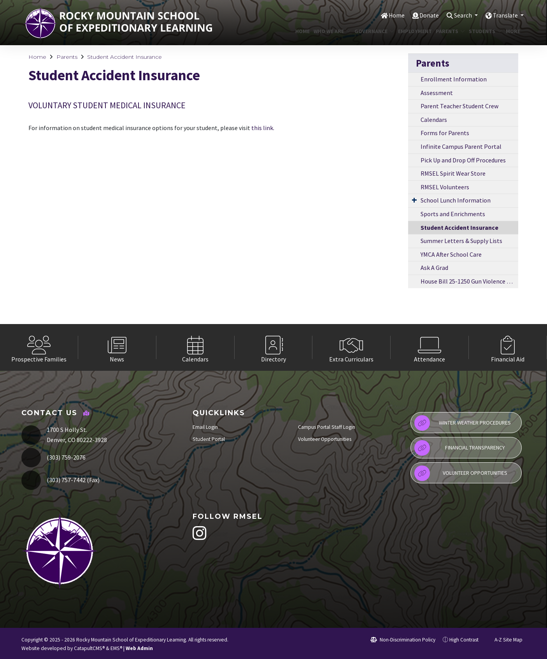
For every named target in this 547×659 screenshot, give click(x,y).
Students (483, 31)
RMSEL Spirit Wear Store (453, 173)
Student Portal (209, 439)
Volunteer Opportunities (324, 439)
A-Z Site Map (504, 639)
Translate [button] (504, 15)
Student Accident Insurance (124, 56)
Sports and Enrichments (453, 214)
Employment (413, 31)
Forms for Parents (445, 133)
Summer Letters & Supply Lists (461, 241)
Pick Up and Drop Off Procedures (463, 160)
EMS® (116, 648)
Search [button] (459, 15)
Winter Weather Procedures (462, 423)
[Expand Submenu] (414, 200)
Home (389, 15)
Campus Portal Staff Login (326, 427)
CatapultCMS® (89, 648)
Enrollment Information (454, 79)
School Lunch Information (456, 200)
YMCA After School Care (451, 254)
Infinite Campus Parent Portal (461, 146)
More (513, 31)
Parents (449, 31)
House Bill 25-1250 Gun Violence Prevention (469, 281)
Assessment (437, 93)
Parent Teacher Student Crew (459, 106)
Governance (372, 31)
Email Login (205, 427)
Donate (422, 15)
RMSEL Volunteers (445, 187)
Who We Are (330, 31)
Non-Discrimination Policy (402, 639)
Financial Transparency (459, 448)
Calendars (434, 119)
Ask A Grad (434, 267)
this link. (262, 128)
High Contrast (464, 639)
